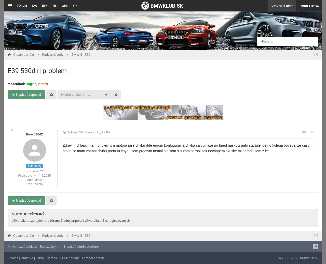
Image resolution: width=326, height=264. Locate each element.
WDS (65, 5)
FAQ (34, 5)
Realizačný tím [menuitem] (50, 246)
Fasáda (13, 258)
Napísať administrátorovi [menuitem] (82, 246)
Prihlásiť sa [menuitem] (309, 6)
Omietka (27, 258)
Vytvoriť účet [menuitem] (282, 6)
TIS (54, 5)
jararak (43, 84)
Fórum (22, 5)
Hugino (31, 84)
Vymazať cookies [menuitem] (22, 246)
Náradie (52, 258)
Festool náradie (93, 258)
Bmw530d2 (34, 134)
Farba (40, 258)
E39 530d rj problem (37, 71)
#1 (312, 132)
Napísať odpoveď (26, 94)
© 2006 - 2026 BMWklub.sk (298, 258)
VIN (75, 5)
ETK (44, 5)
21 (42, 171)
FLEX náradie (70, 258)
